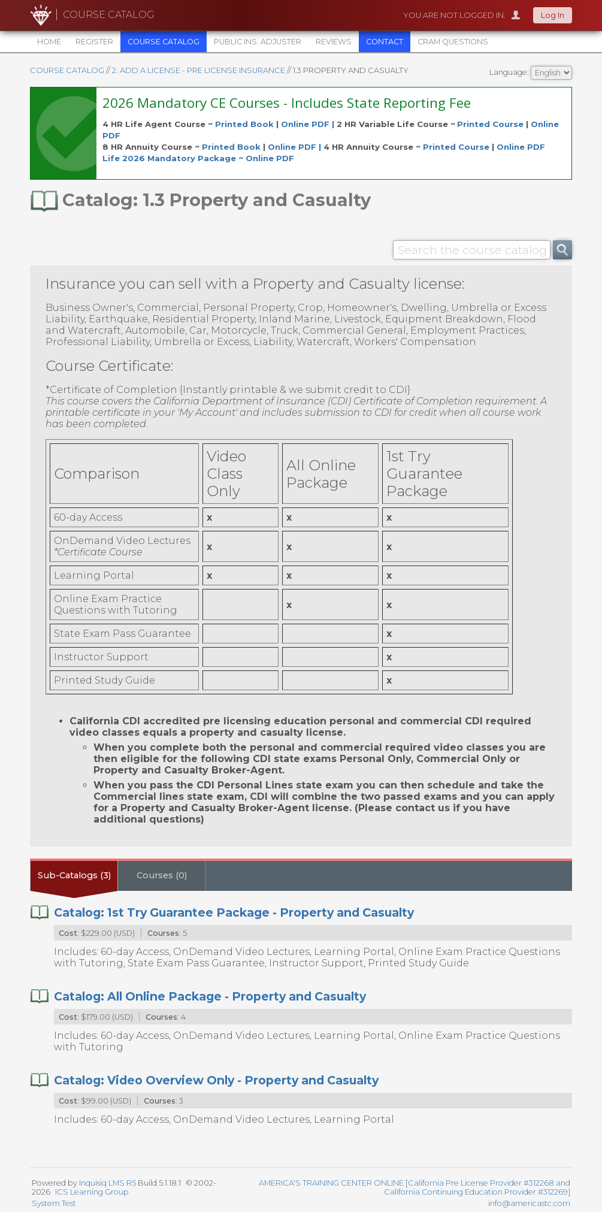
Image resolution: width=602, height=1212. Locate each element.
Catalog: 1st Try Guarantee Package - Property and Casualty (234, 912)
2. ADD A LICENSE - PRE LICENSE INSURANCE (198, 70)
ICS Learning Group (92, 1191)
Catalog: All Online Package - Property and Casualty (210, 996)
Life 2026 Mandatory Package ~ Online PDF (198, 158)
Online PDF (521, 147)
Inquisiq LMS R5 (107, 1182)
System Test (54, 1203)
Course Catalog (67, 70)
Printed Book (244, 124)
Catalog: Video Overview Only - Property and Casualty (216, 1080)
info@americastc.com (529, 1203)
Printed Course (490, 124)
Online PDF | (309, 124)
